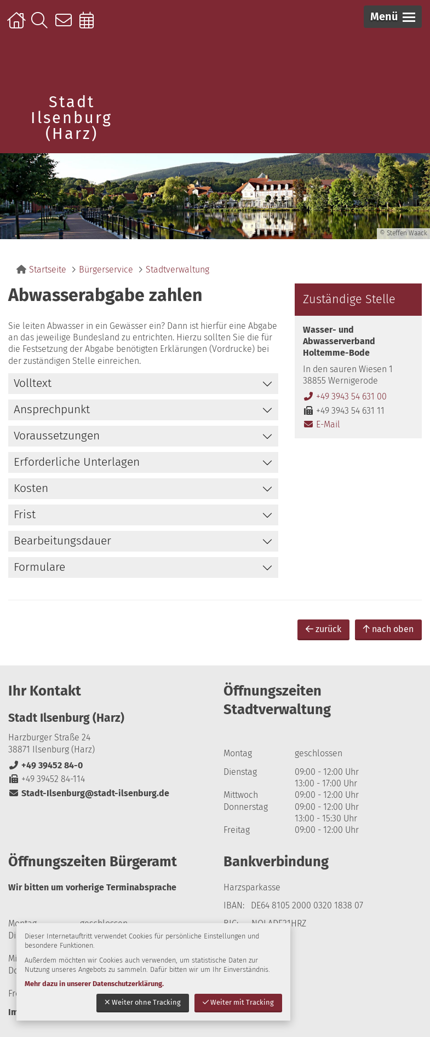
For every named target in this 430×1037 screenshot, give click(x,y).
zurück (323, 629)
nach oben (388, 629)
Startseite (17, 26)
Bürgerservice (106, 269)
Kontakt (66, 26)
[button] (393, 16)
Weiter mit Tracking (238, 1002)
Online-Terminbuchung (90, 26)
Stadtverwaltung (177, 269)
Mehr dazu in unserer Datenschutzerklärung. (94, 984)
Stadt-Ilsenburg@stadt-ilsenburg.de (88, 793)
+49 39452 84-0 (45, 765)
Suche (41, 26)
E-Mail (321, 424)
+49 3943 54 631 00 (345, 396)
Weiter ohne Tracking (143, 1002)
